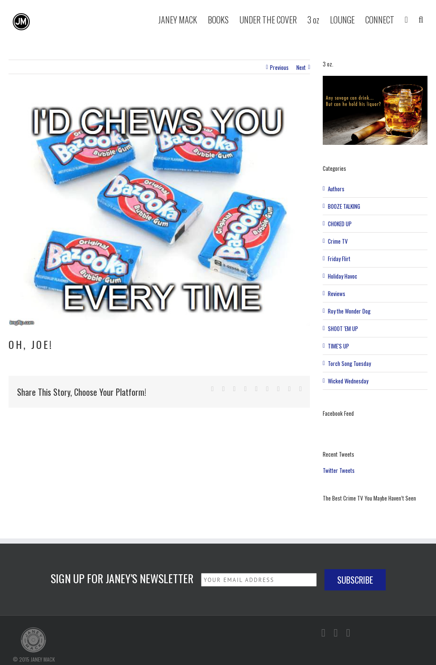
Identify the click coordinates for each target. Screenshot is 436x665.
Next (301, 67)
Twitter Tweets (339, 470)
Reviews (336, 293)
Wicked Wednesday (348, 381)
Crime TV (338, 241)
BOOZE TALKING (344, 206)
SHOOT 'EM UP (343, 328)
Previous (279, 67)
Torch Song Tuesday (349, 363)
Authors (336, 188)
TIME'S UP (338, 346)
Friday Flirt (339, 258)
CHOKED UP (340, 223)
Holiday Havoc (342, 276)
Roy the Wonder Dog (349, 311)
